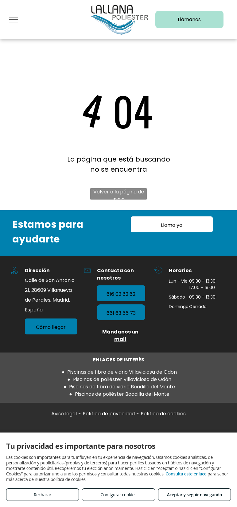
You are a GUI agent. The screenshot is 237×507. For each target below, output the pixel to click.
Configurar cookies (119, 494)
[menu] (13, 20)
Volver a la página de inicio (118, 194)
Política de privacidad (109, 413)
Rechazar (42, 494)
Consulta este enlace (185, 474)
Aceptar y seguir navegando (194, 494)
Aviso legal (64, 413)
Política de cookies (163, 413)
